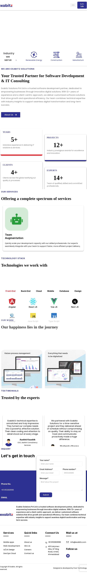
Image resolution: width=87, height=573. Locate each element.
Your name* (61, 487)
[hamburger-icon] (73, 5)
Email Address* (49, 496)
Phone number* (73, 496)
